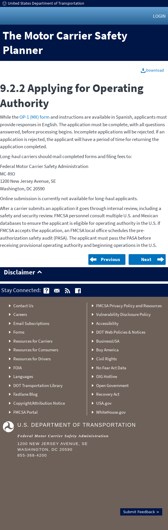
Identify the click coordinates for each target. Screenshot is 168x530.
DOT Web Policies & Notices (120, 332)
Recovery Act (107, 394)
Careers (20, 314)
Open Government (112, 385)
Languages (23, 376)
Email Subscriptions (31, 323)
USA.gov (104, 403)
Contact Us (23, 305)
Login (159, 16)
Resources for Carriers (32, 341)
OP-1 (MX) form (34, 117)
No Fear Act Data (111, 367)
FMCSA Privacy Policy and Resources (129, 305)
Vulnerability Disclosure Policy (123, 314)
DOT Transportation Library (38, 385)
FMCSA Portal (25, 412)
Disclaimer (19, 272)
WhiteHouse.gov (111, 412)
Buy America (107, 349)
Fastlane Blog (25, 394)
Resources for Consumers (35, 349)
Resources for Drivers (32, 358)
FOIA (17, 367)
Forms (18, 332)
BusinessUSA (107, 341)
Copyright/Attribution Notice (39, 403)
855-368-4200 (32, 455)
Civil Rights (106, 358)
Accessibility (107, 323)
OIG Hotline (106, 376)
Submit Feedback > (141, 512)
